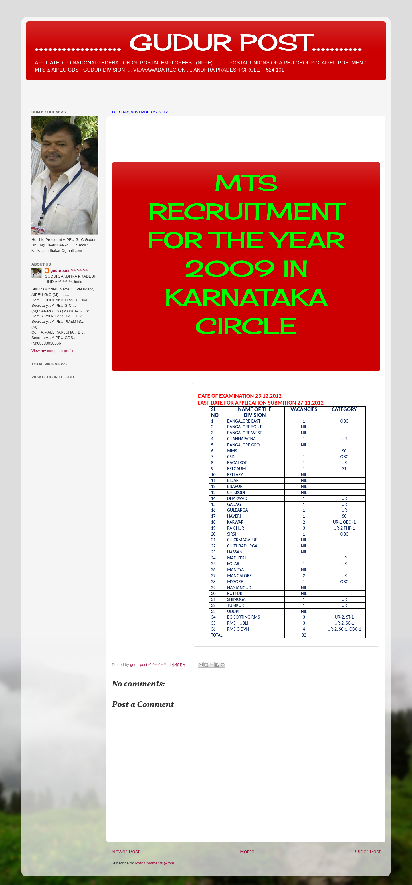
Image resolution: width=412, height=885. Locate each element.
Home (247, 851)
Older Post (368, 851)
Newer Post (126, 851)
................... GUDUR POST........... (198, 42)
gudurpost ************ (149, 664)
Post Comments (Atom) (155, 863)
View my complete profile (52, 351)
